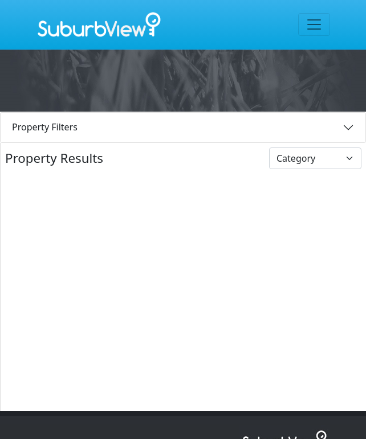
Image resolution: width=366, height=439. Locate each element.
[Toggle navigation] (314, 24)
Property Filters (45, 127)
